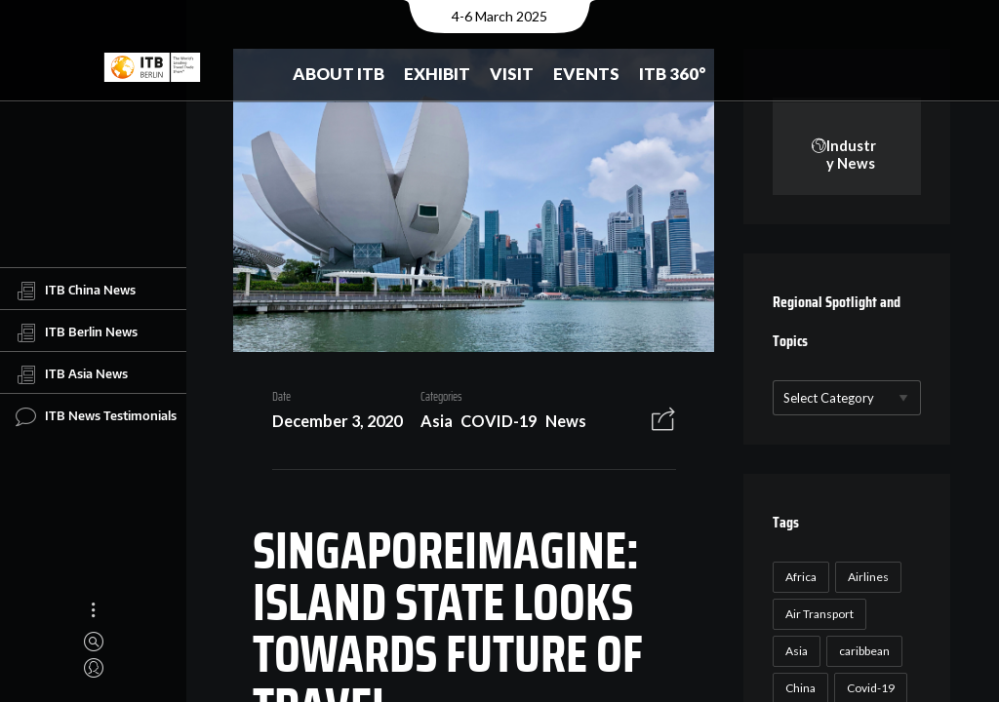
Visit (512, 73)
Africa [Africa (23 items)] (799, 577)
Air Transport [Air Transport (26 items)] (817, 614)
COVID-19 (492, 423)
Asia (429, 423)
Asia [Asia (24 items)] (794, 651)
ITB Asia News (72, 374)
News (558, 423)
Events (586, 73)
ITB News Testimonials (96, 416)
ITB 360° (672, 73)
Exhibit (437, 73)
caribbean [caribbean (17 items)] (862, 651)
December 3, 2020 (329, 423)
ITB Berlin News (77, 332)
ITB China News (76, 290)
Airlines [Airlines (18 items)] (866, 577)
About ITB (338, 73)
